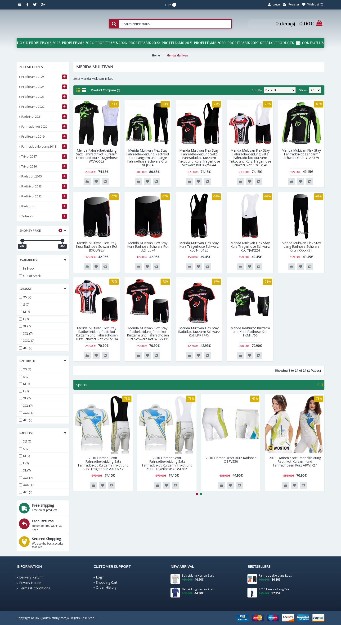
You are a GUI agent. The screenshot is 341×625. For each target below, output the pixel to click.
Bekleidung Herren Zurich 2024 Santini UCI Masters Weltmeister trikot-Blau (198, 589)
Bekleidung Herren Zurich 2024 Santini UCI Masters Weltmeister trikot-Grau (198, 575)
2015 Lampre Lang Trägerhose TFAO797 (275, 589)
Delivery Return (30, 577)
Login (99, 577)
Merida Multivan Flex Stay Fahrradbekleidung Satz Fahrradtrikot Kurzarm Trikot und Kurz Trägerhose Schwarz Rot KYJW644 (199, 157)
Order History (105, 587)
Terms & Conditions (33, 588)
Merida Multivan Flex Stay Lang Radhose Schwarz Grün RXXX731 (301, 246)
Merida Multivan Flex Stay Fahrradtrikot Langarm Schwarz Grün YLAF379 (301, 154)
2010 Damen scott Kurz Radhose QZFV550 (231, 460)
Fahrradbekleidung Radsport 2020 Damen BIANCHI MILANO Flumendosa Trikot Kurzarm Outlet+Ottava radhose (275, 575)
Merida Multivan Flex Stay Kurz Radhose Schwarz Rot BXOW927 (96, 246)
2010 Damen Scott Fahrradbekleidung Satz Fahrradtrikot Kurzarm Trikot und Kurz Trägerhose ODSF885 (167, 463)
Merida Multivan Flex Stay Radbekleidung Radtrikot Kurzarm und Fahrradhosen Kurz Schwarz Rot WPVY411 (147, 333)
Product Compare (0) (105, 90)
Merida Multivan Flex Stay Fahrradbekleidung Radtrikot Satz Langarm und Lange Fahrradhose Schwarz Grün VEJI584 (147, 157)
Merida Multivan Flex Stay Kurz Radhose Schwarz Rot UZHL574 (148, 246)
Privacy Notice (29, 582)
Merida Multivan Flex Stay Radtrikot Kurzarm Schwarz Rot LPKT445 (199, 332)
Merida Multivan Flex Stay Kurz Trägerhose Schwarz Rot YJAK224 (250, 246)
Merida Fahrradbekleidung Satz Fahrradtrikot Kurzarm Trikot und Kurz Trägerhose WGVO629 (97, 155)
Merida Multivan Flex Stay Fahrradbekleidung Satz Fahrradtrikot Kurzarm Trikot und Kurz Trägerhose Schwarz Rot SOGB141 (250, 157)
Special (81, 384)
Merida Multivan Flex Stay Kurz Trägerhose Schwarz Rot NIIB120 (199, 246)
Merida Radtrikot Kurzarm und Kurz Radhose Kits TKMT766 (250, 332)
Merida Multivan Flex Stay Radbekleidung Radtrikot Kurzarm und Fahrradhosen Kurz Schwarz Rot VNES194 (97, 333)
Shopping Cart (105, 582)
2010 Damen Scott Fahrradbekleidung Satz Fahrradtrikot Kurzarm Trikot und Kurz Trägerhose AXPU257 (103, 463)
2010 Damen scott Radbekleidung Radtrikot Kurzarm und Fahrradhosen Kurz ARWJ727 (295, 461)
